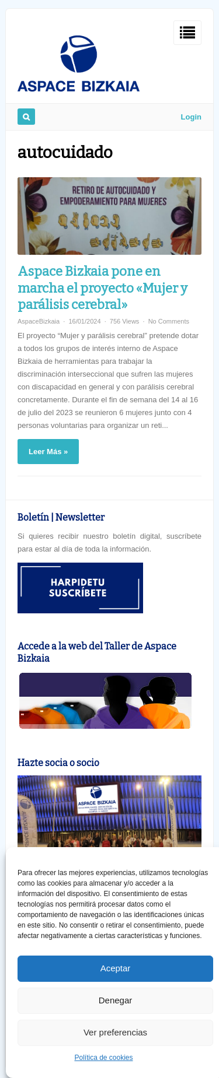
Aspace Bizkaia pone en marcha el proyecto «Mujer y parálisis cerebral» (102, 288)
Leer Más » (48, 451)
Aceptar (115, 968)
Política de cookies (103, 1058)
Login (191, 117)
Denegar (116, 1000)
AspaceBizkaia (39, 321)
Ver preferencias (115, 1032)
